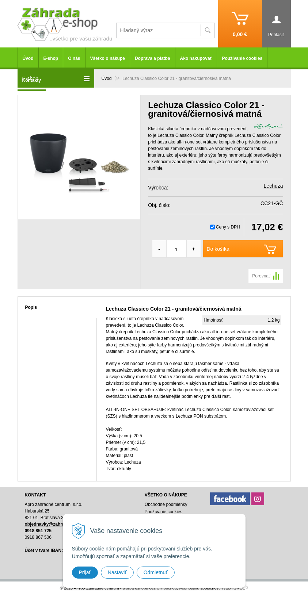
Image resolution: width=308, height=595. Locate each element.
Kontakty (31, 80)
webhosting (189, 588)
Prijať (85, 572)
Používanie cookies (242, 58)
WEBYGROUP (235, 588)
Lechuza (273, 186)
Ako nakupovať (196, 58)
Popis (31, 307)
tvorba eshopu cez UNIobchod (150, 588)
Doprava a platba (152, 58)
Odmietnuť (156, 572)
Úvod (28, 58)
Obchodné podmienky (166, 504)
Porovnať (261, 276)
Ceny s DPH (228, 227)
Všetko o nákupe (107, 58)
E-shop (50, 58)
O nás (74, 58)
